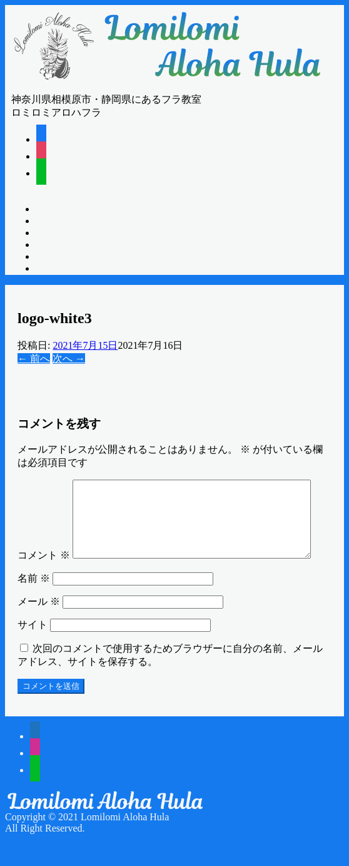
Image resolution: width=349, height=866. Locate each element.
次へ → (69, 358)
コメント (44, 485)
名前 (34, 605)
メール (39, 628)
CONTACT (80, 269)
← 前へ (34, 358)
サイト (33, 651)
